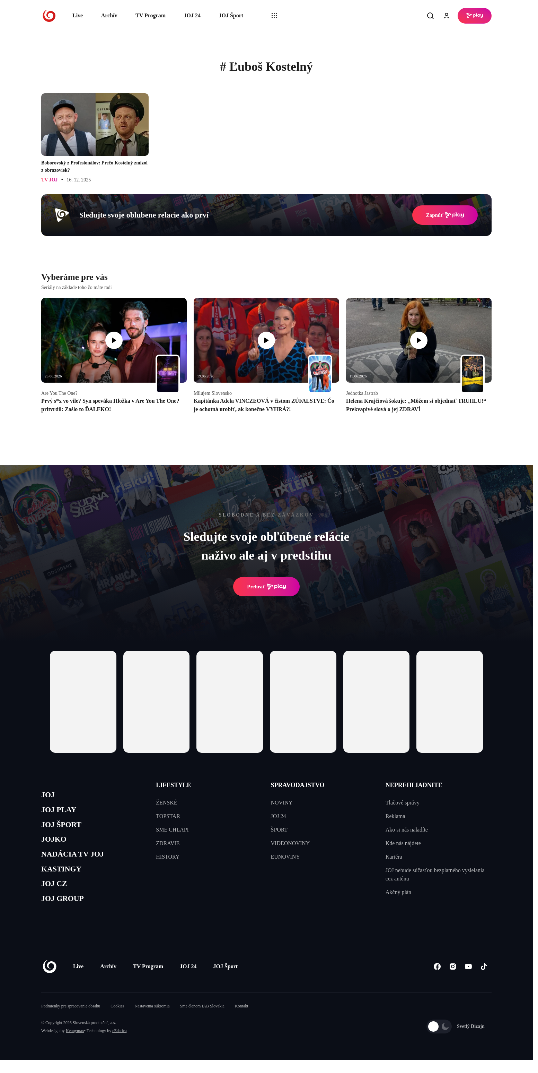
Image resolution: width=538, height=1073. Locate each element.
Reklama (395, 816)
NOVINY (282, 803)
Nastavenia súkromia (152, 1019)
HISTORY (167, 857)
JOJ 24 (192, 15)
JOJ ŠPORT (64, 828)
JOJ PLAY (61, 812)
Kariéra (394, 857)
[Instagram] (452, 980)
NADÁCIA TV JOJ (77, 861)
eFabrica (119, 1043)
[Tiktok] (484, 980)
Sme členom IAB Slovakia (202, 1019)
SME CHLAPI (172, 830)
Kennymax (75, 1043)
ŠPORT (279, 830)
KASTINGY (64, 878)
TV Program (150, 15)
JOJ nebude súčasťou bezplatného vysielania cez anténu (435, 874)
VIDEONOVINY (290, 843)
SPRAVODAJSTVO (298, 785)
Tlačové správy (403, 803)
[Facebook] (437, 980)
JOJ (48, 795)
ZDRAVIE (167, 843)
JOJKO (55, 845)
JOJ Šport (231, 15)
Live (77, 15)
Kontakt (241, 1019)
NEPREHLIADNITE (414, 785)
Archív (109, 15)
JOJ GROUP (65, 911)
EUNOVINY (285, 857)
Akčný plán (398, 892)
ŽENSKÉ (166, 803)
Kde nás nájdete (403, 843)
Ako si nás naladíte (407, 830)
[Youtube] (468, 980)
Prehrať (266, 586)
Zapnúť (445, 215)
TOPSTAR (168, 816)
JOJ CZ (56, 894)
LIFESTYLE (173, 785)
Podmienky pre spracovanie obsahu (70, 1019)
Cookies (117, 1019)
